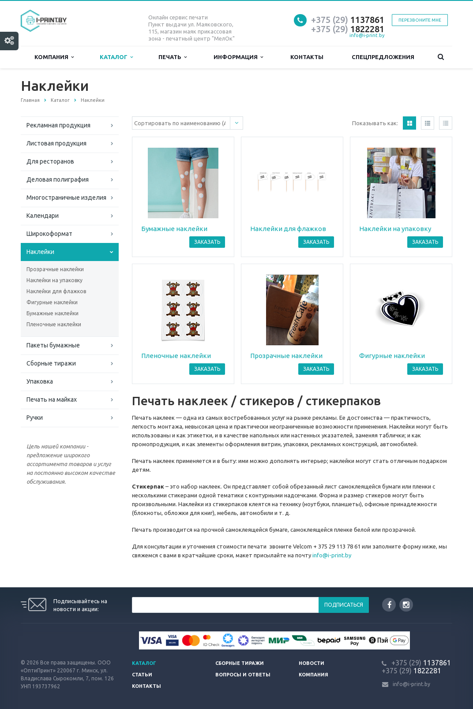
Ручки (34, 417)
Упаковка (39, 381)
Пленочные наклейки (53, 324)
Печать (172, 57)
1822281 (347, 29)
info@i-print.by (366, 35)
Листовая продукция (56, 143)
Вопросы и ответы (242, 674)
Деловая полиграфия (57, 179)
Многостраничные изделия (66, 197)
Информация (238, 57)
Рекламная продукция (58, 125)
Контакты (306, 57)
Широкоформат (49, 233)
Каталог (116, 57)
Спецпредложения (383, 57)
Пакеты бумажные (53, 345)
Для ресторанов (50, 161)
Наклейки (40, 251)
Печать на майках (51, 399)
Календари (42, 215)
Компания (54, 57)
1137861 (347, 20)
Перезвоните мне (419, 20)
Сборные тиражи (51, 363)
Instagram (406, 604)
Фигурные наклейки (52, 302)
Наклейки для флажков (56, 291)
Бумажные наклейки (52, 313)
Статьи (142, 674)
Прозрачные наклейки (55, 269)
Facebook (389, 604)
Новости (311, 663)
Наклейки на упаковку (54, 280)
